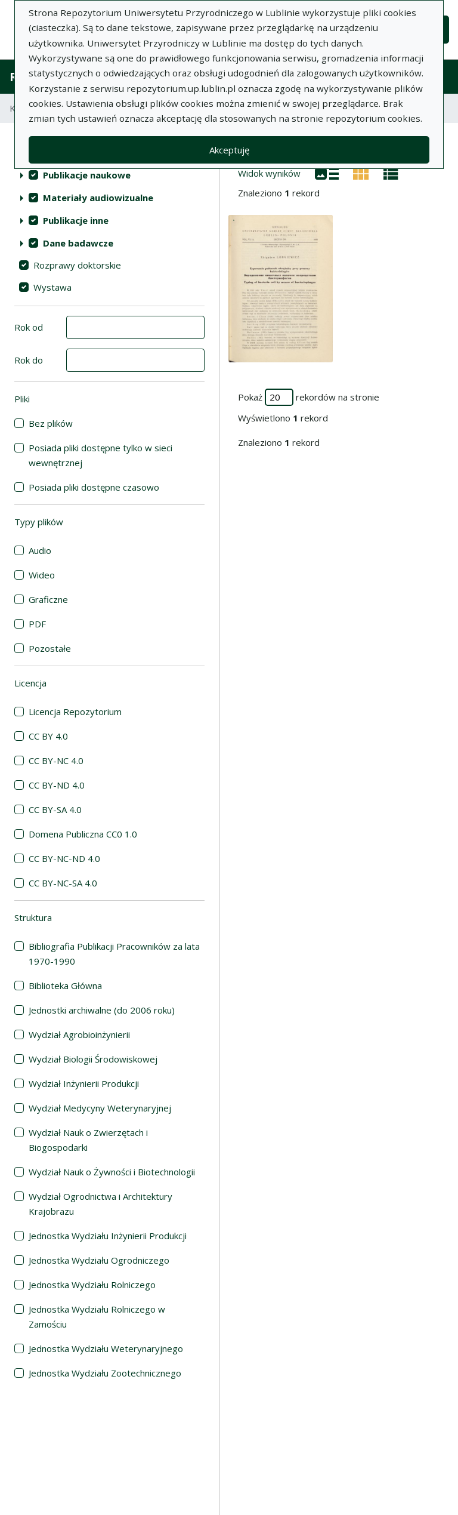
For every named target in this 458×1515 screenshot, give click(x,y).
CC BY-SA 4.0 (55, 809)
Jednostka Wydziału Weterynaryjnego (106, 1348)
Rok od (28, 327)
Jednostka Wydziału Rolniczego (92, 1285)
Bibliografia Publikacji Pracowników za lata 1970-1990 (114, 953)
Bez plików (51, 423)
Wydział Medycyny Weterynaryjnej (100, 1108)
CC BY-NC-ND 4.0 (64, 858)
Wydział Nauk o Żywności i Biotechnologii (112, 1172)
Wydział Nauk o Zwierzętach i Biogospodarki (88, 1139)
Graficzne (48, 599)
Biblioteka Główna (65, 985)
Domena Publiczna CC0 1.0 (83, 834)
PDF (37, 624)
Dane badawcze (78, 243)
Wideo (42, 575)
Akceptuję (229, 150)
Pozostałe (50, 648)
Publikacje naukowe (87, 175)
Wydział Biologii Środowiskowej (93, 1059)
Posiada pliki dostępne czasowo (94, 487)
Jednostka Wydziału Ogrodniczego (99, 1260)
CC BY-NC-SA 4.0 (63, 883)
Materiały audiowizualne (98, 198)
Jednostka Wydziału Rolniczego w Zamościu (97, 1316)
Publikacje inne (76, 220)
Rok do (28, 360)
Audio (40, 550)
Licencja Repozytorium (75, 712)
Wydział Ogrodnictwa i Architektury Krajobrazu (100, 1203)
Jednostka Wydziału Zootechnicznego (105, 1373)
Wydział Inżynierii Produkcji (84, 1083)
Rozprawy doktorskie (77, 265)
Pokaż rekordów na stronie (308, 397)
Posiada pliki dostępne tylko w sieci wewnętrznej (100, 455)
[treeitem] (109, 175)
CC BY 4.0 (48, 736)
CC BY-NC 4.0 (56, 760)
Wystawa (52, 287)
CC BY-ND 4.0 (57, 785)
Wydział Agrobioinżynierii (79, 1034)
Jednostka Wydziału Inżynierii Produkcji (108, 1236)
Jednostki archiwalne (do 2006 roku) (102, 1010)
